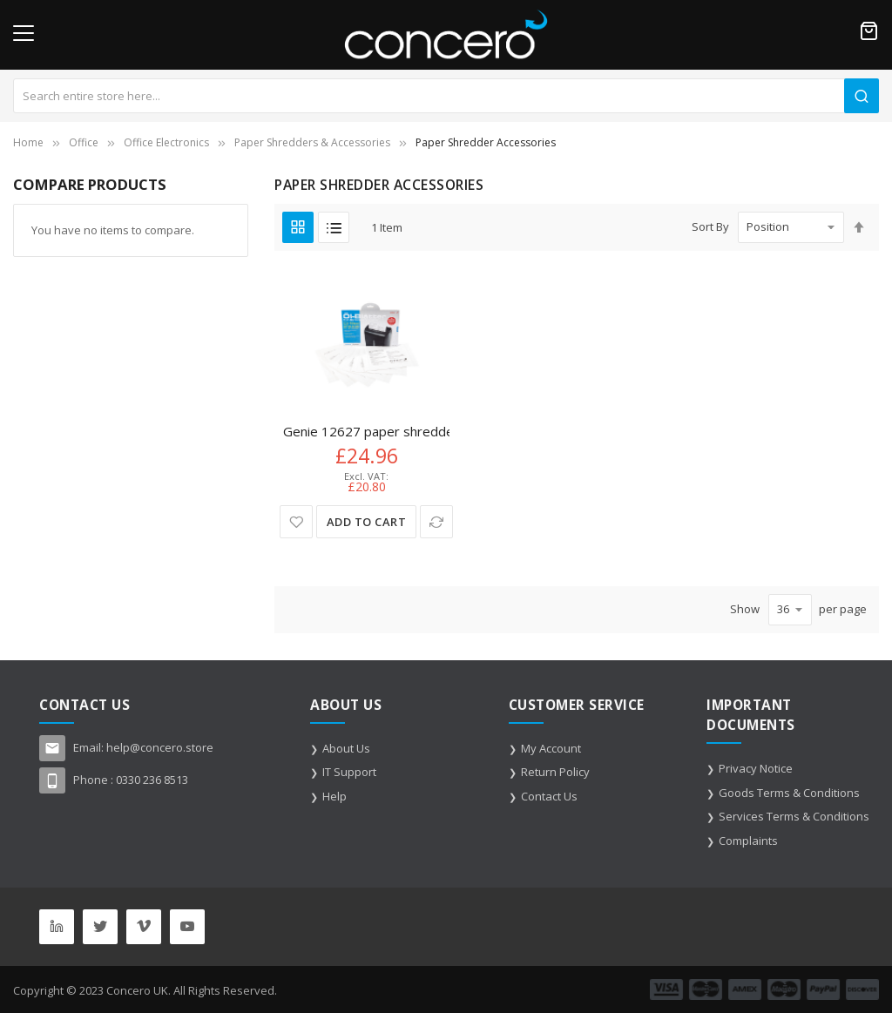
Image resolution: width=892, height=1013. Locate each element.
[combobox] (446, 95)
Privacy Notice (756, 768)
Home (28, 142)
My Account (551, 748)
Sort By (710, 226)
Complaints (748, 840)
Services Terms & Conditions (794, 816)
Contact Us (549, 796)
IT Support (349, 772)
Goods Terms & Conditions (789, 792)
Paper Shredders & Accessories (312, 142)
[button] (297, 521)
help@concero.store (159, 747)
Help (334, 796)
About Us (346, 748)
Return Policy (555, 772)
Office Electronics (166, 142)
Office (83, 142)
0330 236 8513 (152, 779)
